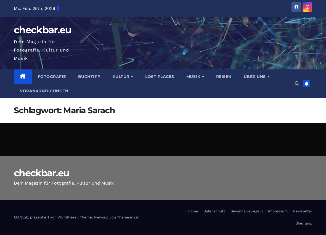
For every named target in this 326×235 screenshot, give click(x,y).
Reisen (224, 76)
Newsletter (302, 211)
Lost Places (159, 76)
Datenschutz (214, 211)
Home (193, 211)
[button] (297, 83)
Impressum (278, 211)
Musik (194, 76)
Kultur (122, 76)
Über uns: (303, 223)
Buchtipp (89, 76)
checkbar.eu (42, 30)
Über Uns (255, 76)
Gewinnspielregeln (246, 211)
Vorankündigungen (44, 90)
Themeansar (128, 217)
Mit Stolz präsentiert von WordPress (46, 217)
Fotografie (52, 76)
